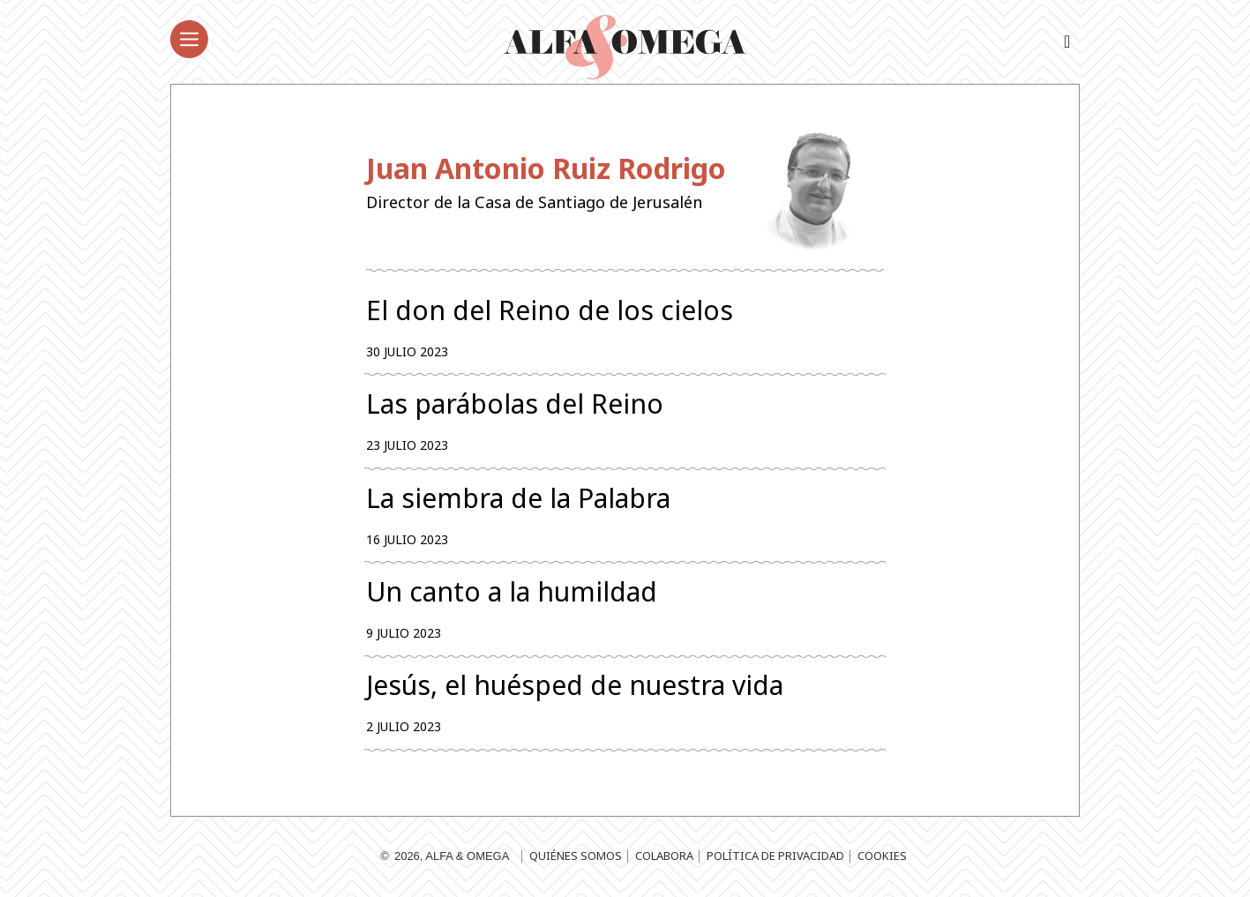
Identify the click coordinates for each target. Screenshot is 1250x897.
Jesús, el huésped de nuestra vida (574, 686)
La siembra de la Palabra (518, 498)
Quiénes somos (575, 857)
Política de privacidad (775, 857)
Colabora (664, 857)
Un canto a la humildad (511, 593)
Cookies (882, 857)
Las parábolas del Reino (514, 404)
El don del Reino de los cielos (549, 310)
